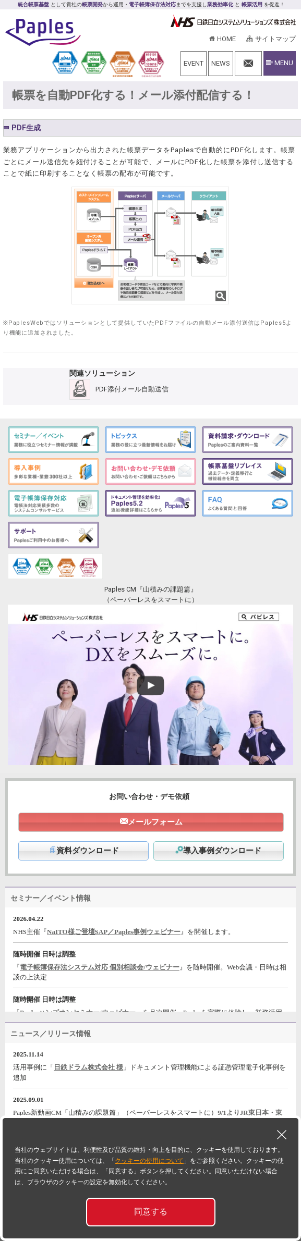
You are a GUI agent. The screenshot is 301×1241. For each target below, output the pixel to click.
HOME (226, 39)
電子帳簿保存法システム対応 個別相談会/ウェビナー (99, 967)
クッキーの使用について (149, 1160)
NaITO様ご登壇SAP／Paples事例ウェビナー (113, 932)
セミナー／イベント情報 (50, 898)
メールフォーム (155, 822)
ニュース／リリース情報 (50, 1033)
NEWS (220, 63)
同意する (150, 1211)
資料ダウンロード (84, 850)
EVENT (193, 63)
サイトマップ (275, 39)
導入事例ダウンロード (218, 850)
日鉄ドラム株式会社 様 (88, 1067)
